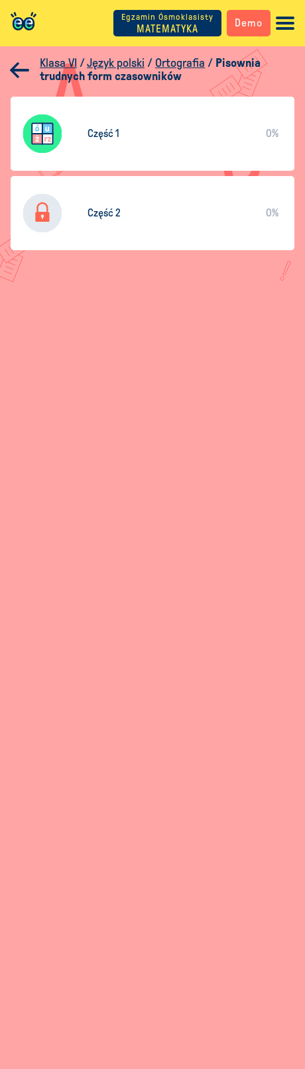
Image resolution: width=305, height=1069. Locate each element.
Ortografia (180, 63)
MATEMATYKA (167, 23)
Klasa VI (58, 63)
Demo (249, 22)
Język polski (116, 63)
